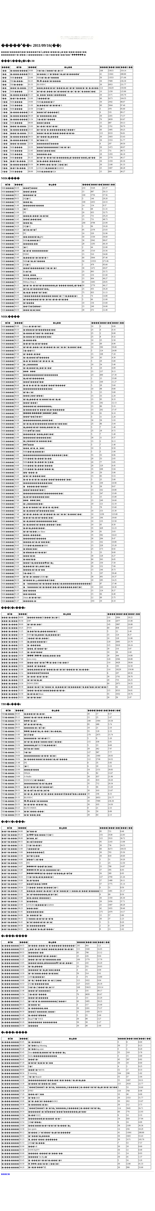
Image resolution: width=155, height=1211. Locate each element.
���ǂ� (5, 1174)
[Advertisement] (77, 18)
